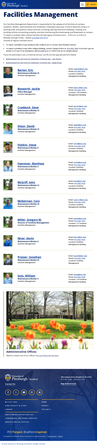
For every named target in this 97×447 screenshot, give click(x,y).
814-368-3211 (43, 51)
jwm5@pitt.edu (80, 181)
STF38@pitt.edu (80, 144)
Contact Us (10, 384)
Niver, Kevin (26, 238)
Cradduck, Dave (28, 107)
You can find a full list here (47, 355)
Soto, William (26, 276)
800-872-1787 (79, 379)
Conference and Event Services (21, 418)
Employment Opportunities (19, 414)
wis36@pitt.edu (80, 274)
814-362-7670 (79, 71)
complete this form (40, 37)
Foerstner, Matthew (31, 163)
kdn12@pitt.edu (80, 237)
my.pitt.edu (11, 402)
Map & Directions (68, 383)
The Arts (46, 409)
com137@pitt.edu (81, 200)
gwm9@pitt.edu (80, 218)
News (44, 402)
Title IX (60, 436)
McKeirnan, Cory (29, 201)
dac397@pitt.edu (80, 106)
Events (45, 405)
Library (9, 409)
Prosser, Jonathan (29, 257)
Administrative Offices (17, 422)
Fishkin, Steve (27, 145)
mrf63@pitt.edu (80, 162)
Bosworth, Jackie (29, 88)
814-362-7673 (79, 221)
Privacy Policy (52, 436)
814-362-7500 (66, 379)
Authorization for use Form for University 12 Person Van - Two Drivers (33, 59)
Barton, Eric (25, 70)
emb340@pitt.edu (81, 69)
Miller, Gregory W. (30, 219)
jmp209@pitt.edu (80, 256)
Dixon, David (26, 126)
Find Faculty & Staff (16, 405)
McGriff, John (26, 182)
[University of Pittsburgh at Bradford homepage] (14, 4)
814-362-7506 (72, 48)
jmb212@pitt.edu (80, 88)
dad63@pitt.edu (80, 125)
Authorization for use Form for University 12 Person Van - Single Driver (34, 63)
